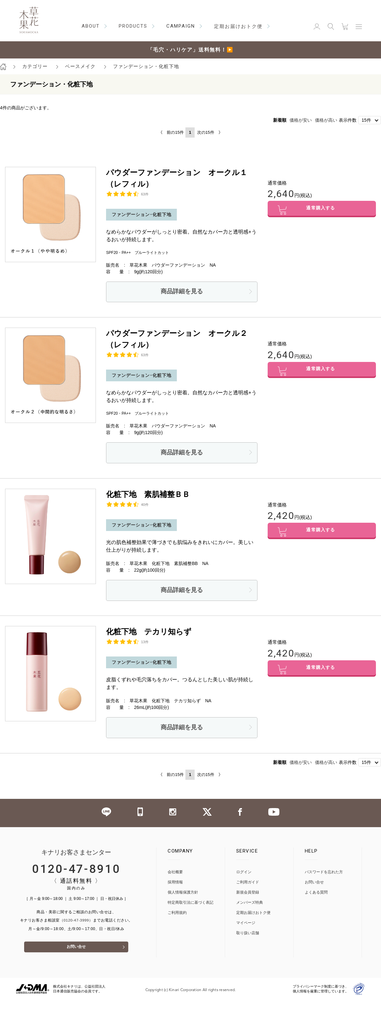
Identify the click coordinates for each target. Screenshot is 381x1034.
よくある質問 (316, 897)
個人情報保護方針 (183, 897)
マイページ (245, 927)
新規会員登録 (247, 897)
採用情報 (175, 886)
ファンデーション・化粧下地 (146, 66)
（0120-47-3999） (76, 925)
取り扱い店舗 (247, 937)
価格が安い (301, 120)
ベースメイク (80, 66)
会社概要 (175, 876)
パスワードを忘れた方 (324, 876)
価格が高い (326, 120)
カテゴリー (35, 66)
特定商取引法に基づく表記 (190, 907)
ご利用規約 (177, 917)
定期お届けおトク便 (253, 917)
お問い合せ (76, 953)
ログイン (243, 876)
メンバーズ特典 (249, 907)
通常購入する (322, 210)
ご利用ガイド (247, 886)
